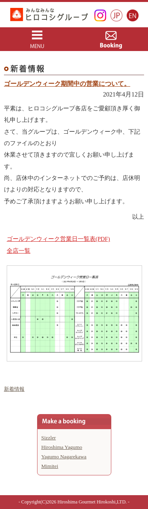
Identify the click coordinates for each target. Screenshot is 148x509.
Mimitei (49, 466)
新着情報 (14, 389)
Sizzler (48, 438)
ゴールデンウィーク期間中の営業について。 (67, 83)
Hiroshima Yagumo (61, 447)
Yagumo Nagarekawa (64, 457)
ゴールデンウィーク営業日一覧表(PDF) (58, 239)
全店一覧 (18, 251)
